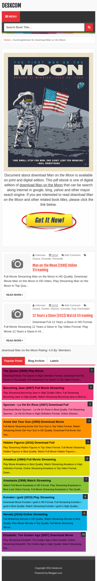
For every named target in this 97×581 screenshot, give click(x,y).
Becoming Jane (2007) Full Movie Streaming (33, 388)
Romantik (58, 258)
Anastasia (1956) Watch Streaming (27, 480)
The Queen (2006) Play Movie (23, 371)
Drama (36, 258)
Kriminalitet (83, 308)
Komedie (46, 258)
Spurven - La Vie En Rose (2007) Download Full (36, 404)
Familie (45, 308)
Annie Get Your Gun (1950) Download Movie (33, 421)
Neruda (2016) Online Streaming (25, 514)
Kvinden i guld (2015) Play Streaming (29, 497)
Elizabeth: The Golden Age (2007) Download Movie (38, 535)
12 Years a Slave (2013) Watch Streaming (63, 315)
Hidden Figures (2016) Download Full (29, 442)
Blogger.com (55, 573)
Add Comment (72, 255)
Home (7, 40)
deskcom (11, 5)
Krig (74, 308)
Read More (14, 294)
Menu (11, 16)
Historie (55, 308)
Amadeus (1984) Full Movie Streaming (29, 459)
